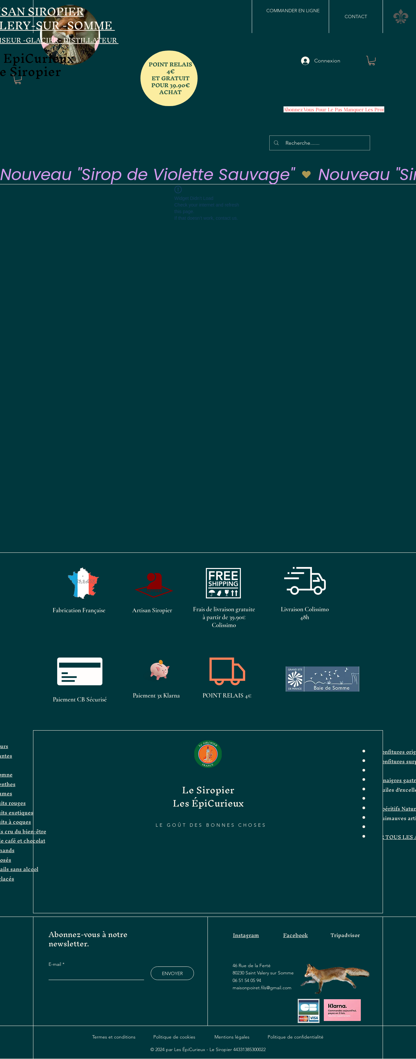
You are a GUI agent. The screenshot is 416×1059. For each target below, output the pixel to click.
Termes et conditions (113, 1037)
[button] (400, 16)
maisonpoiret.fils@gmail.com (262, 988)
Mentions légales (231, 1037)
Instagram (246, 935)
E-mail (55, 964)
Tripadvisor (345, 935)
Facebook (295, 935)
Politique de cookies (174, 1037)
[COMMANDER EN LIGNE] (293, 10)
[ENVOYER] (172, 973)
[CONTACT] (356, 16)
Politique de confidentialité (295, 1037)
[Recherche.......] (320, 143)
